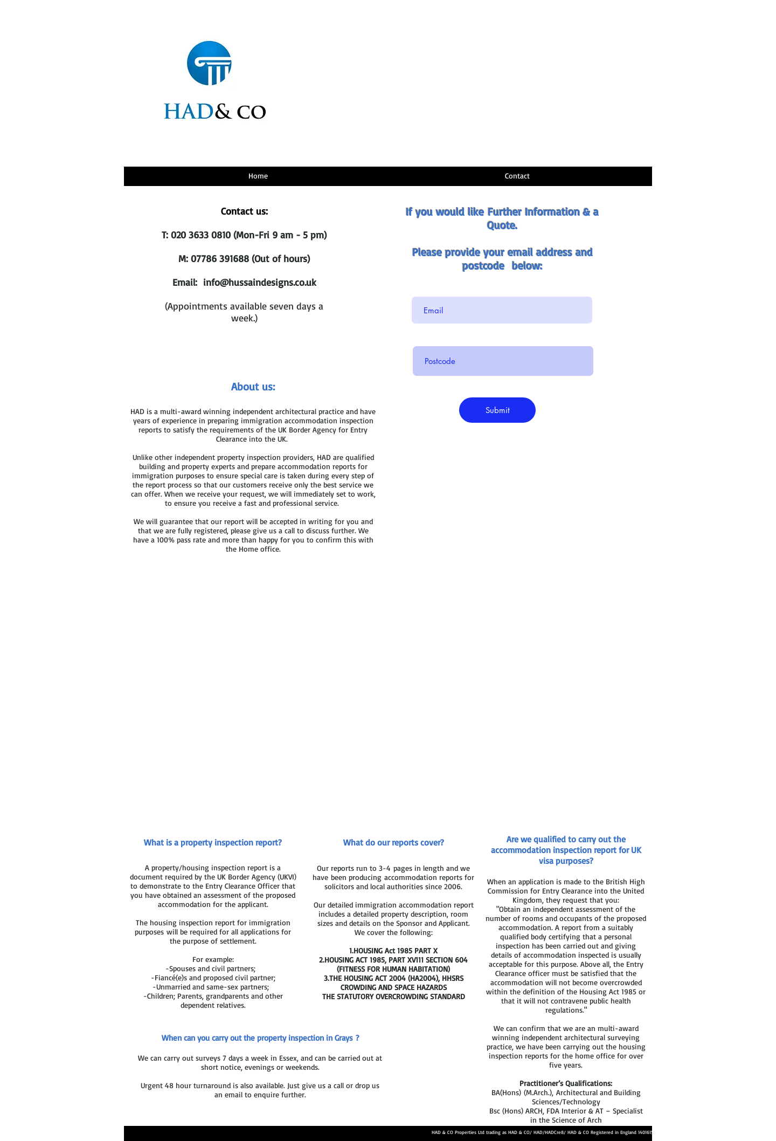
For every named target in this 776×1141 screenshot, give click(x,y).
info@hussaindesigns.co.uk (259, 282)
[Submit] (497, 410)
